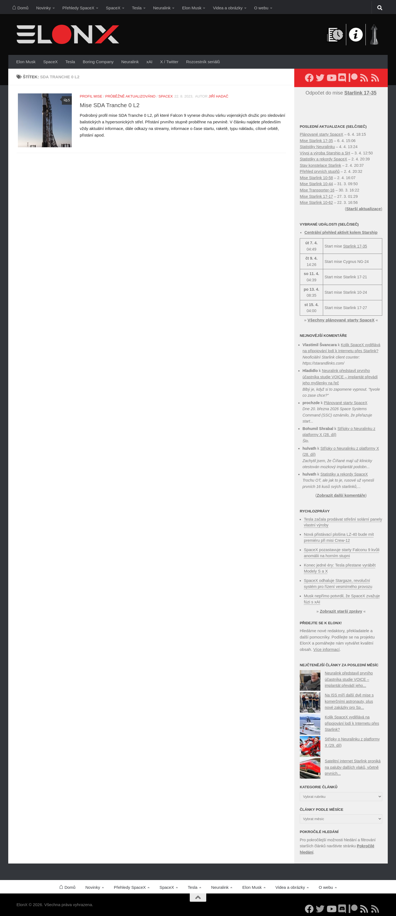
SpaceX (113, 7)
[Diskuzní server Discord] (342, 77)
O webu (261, 7)
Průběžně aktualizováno (130, 96)
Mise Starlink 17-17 (316, 196)
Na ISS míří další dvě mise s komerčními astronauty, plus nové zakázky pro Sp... (349, 699)
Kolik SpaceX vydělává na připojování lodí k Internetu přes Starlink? (352, 721)
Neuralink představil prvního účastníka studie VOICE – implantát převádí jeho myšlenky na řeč (340, 376)
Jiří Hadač (218, 96)
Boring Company (98, 61)
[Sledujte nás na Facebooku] (309, 77)
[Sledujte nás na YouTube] (331, 77)
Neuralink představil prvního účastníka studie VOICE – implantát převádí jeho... (349, 677)
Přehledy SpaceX (78, 7)
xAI (149, 61)
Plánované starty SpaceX (321, 134)
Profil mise (91, 96)
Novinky (43, 7)
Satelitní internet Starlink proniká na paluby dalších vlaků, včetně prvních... (353, 765)
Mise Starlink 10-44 (316, 184)
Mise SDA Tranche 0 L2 (109, 105)
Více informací (326, 647)
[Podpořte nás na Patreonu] (353, 77)
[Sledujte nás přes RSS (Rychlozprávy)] (375, 77)
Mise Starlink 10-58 (316, 178)
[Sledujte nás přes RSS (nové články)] (364, 77)
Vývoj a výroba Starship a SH (325, 153)
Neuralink (162, 7)
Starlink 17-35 (355, 246)
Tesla (137, 7)
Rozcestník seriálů (203, 61)
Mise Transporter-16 (317, 190)
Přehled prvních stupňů (320, 171)
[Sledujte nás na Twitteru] (320, 77)
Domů (20, 7)
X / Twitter (169, 61)
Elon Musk (191, 7)
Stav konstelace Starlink (320, 165)
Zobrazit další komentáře (341, 495)
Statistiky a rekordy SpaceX (323, 159)
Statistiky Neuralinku (317, 147)
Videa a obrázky (228, 7)
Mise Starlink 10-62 (316, 202)
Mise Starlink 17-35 (316, 140)
